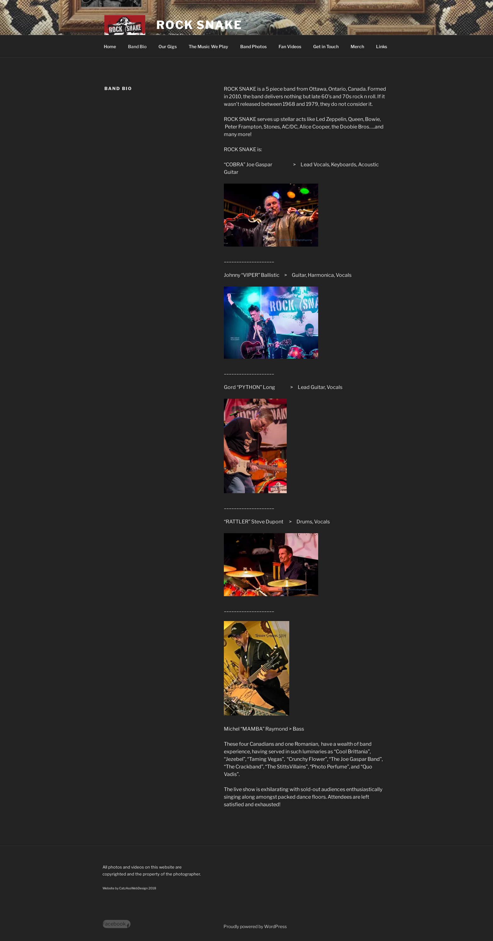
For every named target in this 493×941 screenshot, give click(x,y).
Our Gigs (167, 46)
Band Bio (137, 46)
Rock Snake (199, 25)
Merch (357, 46)
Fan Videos (290, 46)
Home (110, 46)
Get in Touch (326, 46)
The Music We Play (208, 46)
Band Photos (253, 46)
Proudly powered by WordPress (255, 926)
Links (381, 46)
